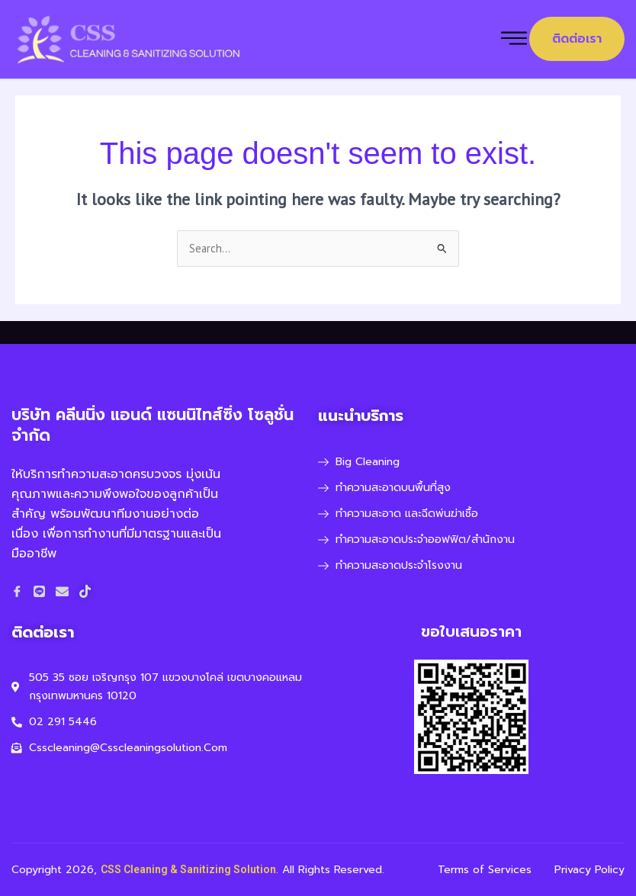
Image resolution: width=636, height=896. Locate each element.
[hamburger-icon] (514, 39)
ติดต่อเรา (577, 39)
